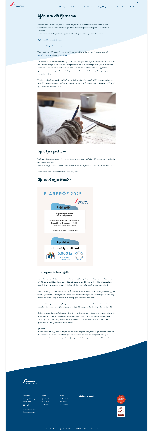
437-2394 (63, 55)
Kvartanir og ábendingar (29, 412)
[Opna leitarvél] (137, 3)
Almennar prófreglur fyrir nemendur (50, 46)
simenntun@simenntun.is (29, 410)
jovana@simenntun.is (44, 55)
